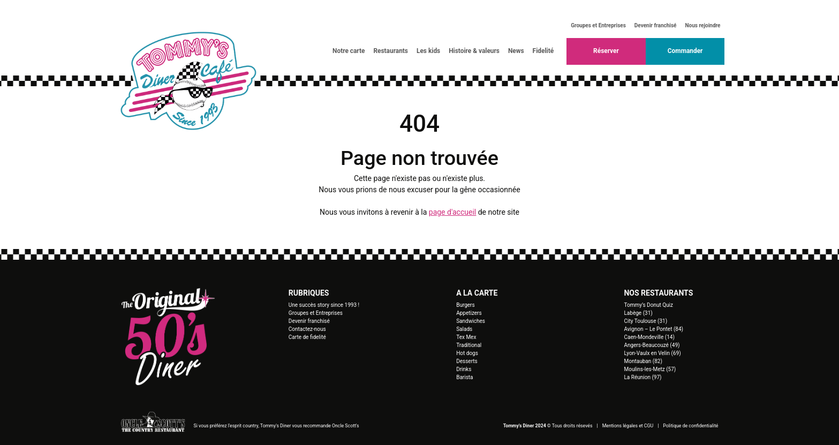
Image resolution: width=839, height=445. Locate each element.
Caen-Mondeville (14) (649, 337)
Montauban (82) (643, 361)
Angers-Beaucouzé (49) (651, 345)
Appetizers (469, 313)
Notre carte (348, 51)
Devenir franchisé (655, 25)
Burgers (465, 305)
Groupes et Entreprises (598, 25)
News (516, 51)
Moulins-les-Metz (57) (650, 369)
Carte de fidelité (307, 337)
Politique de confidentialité (690, 425)
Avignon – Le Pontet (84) (653, 329)
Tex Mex (466, 337)
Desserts (467, 361)
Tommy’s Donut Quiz (648, 305)
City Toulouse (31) (645, 321)
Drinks (463, 369)
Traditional (468, 345)
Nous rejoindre (703, 25)
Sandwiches (470, 321)
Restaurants (390, 51)
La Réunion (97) (642, 377)
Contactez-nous (307, 329)
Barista (464, 377)
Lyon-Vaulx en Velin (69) (652, 353)
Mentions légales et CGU (628, 425)
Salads (464, 329)
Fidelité (543, 51)
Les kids (428, 51)
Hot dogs (467, 353)
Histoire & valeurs (474, 51)
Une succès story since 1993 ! (324, 305)
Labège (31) (638, 313)
